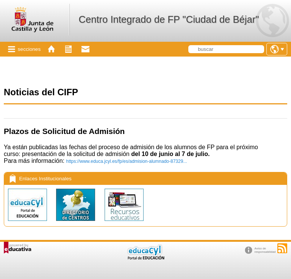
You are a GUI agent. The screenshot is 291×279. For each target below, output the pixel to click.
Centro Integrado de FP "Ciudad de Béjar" (168, 19)
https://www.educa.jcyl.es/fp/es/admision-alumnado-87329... (126, 161)
